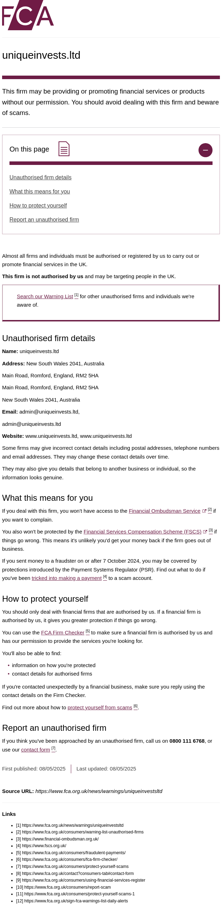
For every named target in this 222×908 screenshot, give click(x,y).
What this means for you (39, 191)
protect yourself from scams (102, 707)
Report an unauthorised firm (44, 220)
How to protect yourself (38, 206)
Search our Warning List (47, 296)
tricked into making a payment (69, 578)
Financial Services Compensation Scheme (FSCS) (148, 532)
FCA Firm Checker (65, 632)
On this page (40, 149)
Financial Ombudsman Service (170, 511)
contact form (38, 750)
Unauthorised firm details (40, 177)
